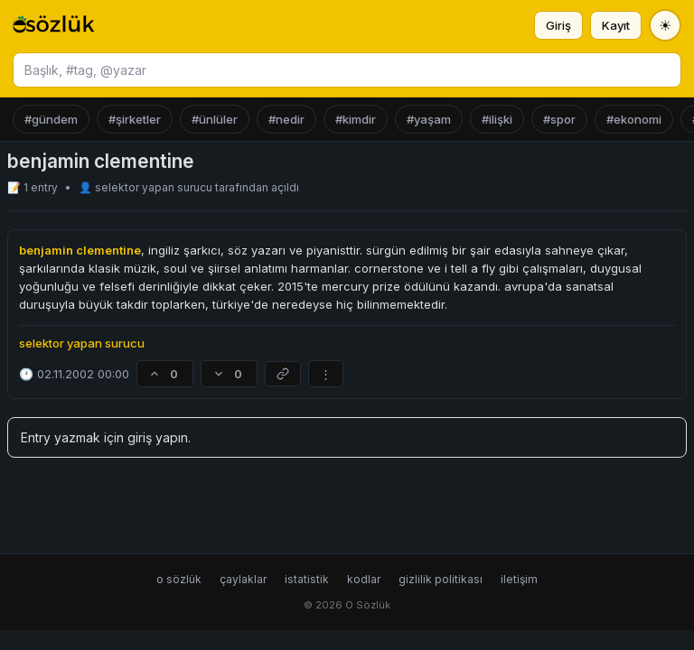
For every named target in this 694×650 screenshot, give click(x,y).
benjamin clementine (80, 250)
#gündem (51, 119)
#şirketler (134, 119)
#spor (559, 119)
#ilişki (497, 119)
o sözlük (179, 579)
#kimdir (355, 119)
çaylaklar (243, 579)
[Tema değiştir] (665, 25)
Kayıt (616, 25)
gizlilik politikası (441, 579)
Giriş (558, 25)
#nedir (286, 119)
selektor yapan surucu (155, 187)
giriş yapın (157, 437)
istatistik (307, 579)
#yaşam (429, 119)
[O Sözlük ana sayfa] (54, 25)
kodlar (363, 579)
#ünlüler (215, 119)
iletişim (519, 579)
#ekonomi (633, 119)
